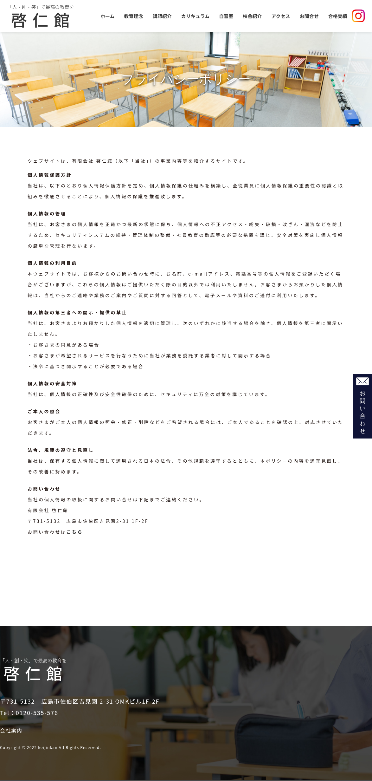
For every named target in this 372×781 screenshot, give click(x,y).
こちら (75, 532)
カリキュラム (195, 16)
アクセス (280, 16)
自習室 (226, 16)
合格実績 (337, 16)
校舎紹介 (252, 16)
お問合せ (309, 16)
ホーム (107, 16)
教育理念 (133, 16)
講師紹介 (162, 16)
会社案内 (11, 730)
